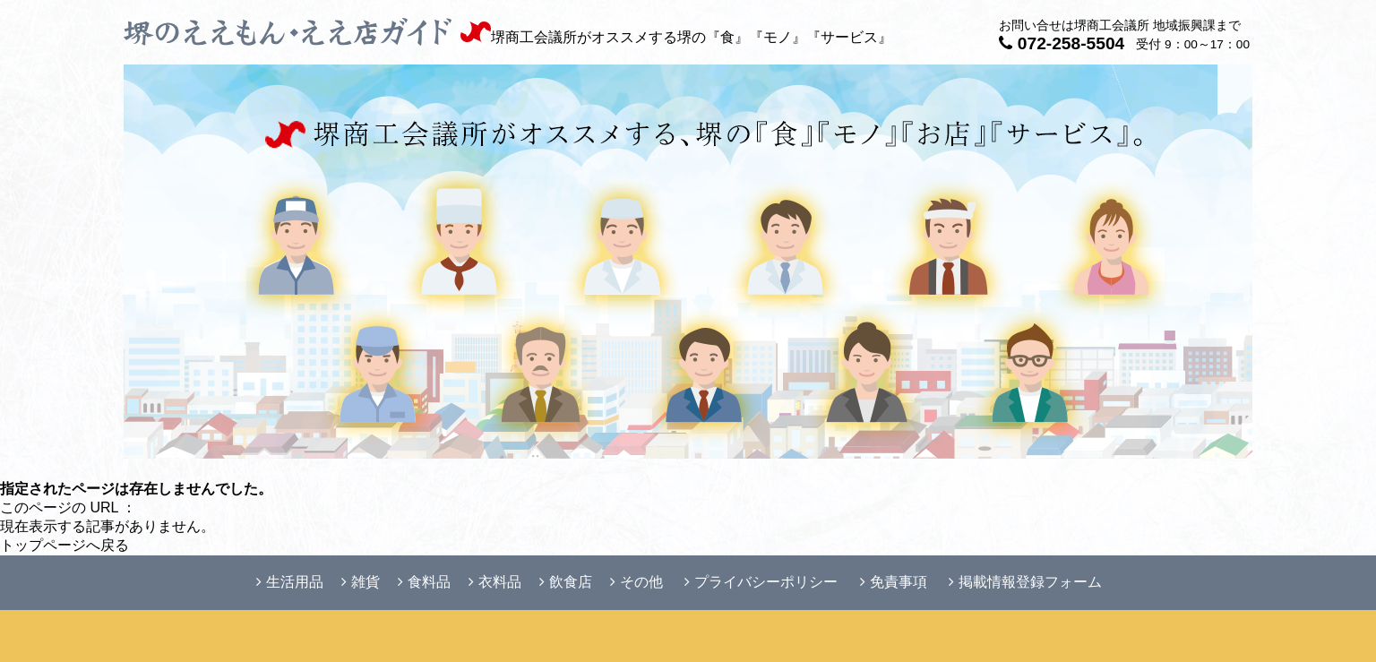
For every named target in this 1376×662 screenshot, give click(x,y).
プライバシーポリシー (761, 581)
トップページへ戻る (64, 545)
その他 (636, 581)
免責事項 (893, 581)
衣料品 (495, 581)
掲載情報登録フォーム (1025, 581)
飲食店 (565, 581)
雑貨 (360, 581)
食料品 (424, 581)
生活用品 (289, 581)
